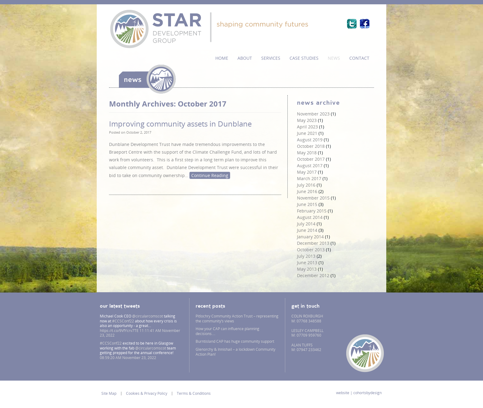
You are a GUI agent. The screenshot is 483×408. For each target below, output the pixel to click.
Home (221, 58)
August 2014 (310, 217)
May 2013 (307, 269)
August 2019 (310, 140)
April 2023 (307, 127)
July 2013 (306, 256)
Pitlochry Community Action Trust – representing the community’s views (237, 318)
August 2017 (310, 165)
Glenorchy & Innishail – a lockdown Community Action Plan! (235, 352)
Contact (359, 58)
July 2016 (306, 185)
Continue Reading (209, 175)
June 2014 (307, 230)
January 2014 (310, 237)
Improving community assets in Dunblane (180, 124)
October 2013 (311, 249)
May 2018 (307, 153)
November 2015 (313, 198)
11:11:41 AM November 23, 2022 (140, 333)
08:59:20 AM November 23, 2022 (128, 357)
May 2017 (307, 172)
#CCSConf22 (123, 321)
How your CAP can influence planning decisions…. (227, 331)
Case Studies (304, 58)
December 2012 (313, 275)
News (334, 58)
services (270, 58)
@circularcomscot (147, 316)
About (244, 58)
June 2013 (307, 262)
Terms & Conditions (194, 393)
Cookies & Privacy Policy (146, 393)
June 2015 (307, 204)
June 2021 (307, 133)
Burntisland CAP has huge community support (235, 341)
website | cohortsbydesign (359, 393)
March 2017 (309, 178)
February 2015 (312, 211)
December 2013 (313, 243)
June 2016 (307, 191)
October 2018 (311, 146)
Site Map (108, 393)
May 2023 (307, 120)
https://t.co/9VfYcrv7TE (119, 330)
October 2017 (311, 159)
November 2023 (313, 114)
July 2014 (306, 224)
